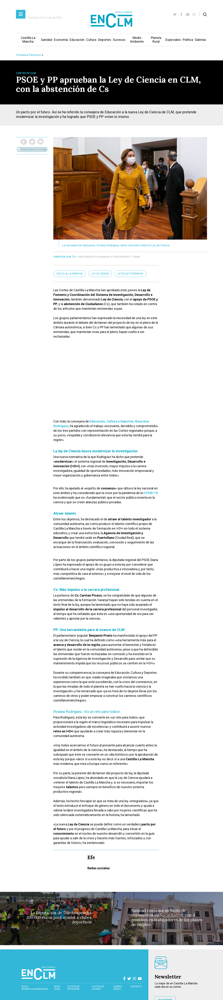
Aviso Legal (57, 987)
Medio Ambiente (137, 39)
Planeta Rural (156, 39)
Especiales (173, 40)
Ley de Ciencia (100, 273)
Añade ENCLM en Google (32, 149)
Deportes (104, 40)
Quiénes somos (117, 987)
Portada (21, 55)
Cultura (91, 40)
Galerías (200, 40)
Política (188, 40)
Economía (61, 40)
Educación (77, 40)
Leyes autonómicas (130, 273)
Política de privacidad (73, 987)
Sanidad (46, 40)
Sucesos (119, 40)
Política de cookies (98, 987)
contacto (136, 986)
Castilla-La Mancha (28, 39)
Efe (74, 256)
